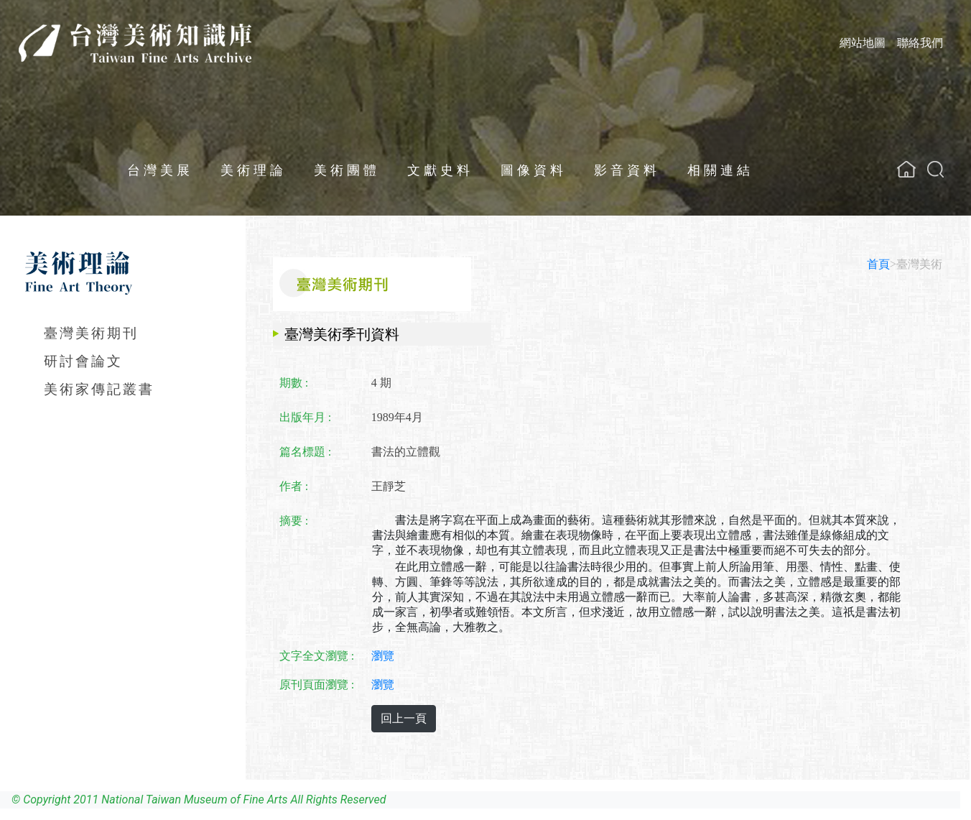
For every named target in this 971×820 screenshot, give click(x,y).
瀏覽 (382, 656)
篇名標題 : (305, 452)
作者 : (293, 486)
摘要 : (293, 521)
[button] (935, 169)
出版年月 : (305, 417)
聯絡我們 (920, 43)
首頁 (878, 264)
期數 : (293, 383)
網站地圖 (863, 43)
